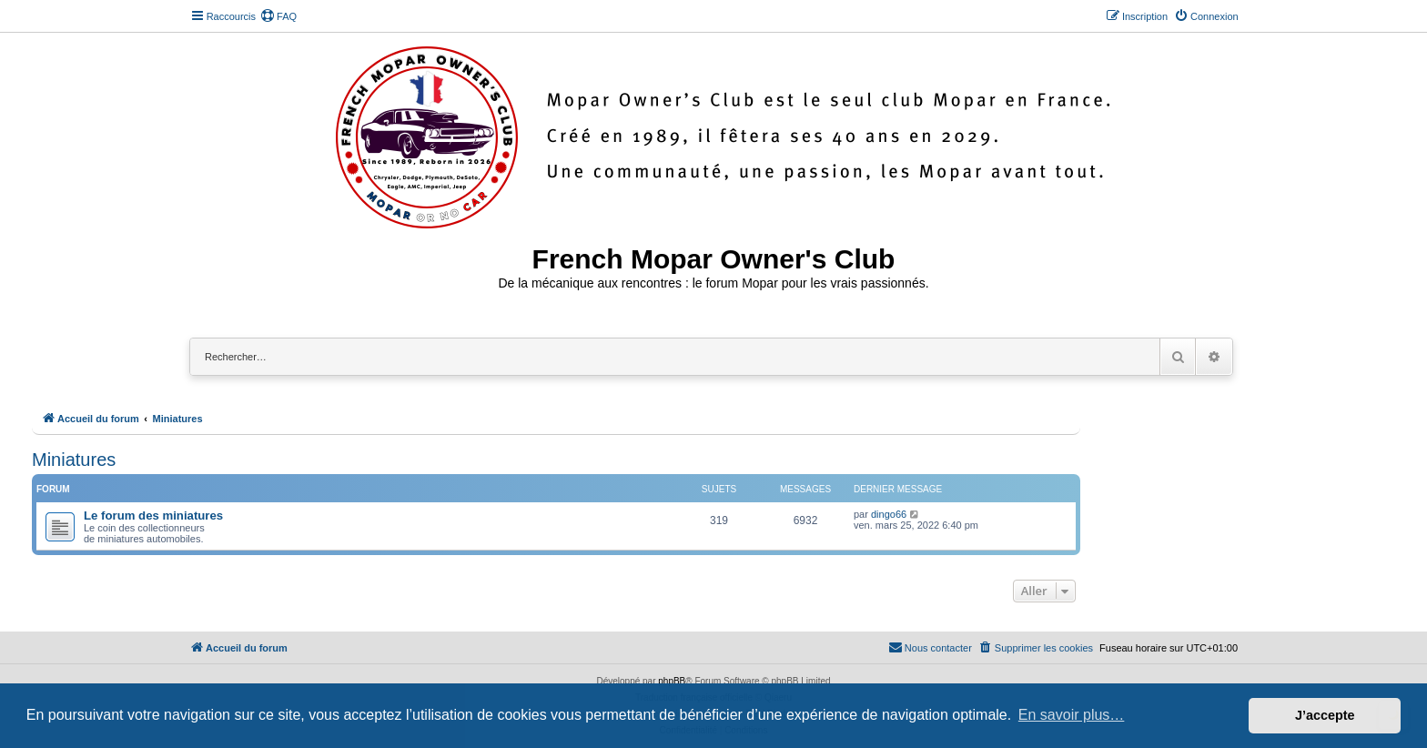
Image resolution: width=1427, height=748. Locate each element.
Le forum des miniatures (153, 515)
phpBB (671, 681)
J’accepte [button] (1325, 715)
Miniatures (74, 460)
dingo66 (888, 514)
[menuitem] (278, 16)
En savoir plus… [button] (1071, 715)
